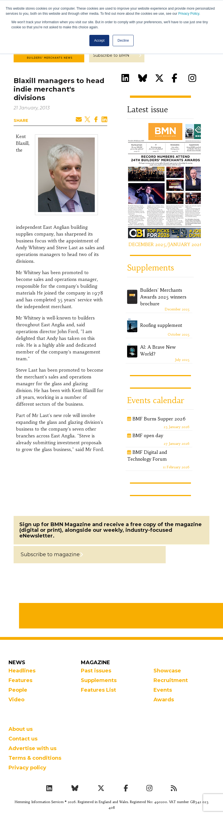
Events (162, 690)
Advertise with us (32, 748)
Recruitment (170, 680)
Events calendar (155, 400)
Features (20, 680)
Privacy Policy (188, 14)
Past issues (96, 671)
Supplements (150, 268)
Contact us (23, 739)
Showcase (167, 671)
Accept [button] (99, 41)
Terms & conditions (35, 758)
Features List (98, 690)
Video (16, 700)
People (18, 690)
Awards (163, 700)
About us (21, 729)
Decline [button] (123, 41)
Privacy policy (27, 768)
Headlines (22, 671)
